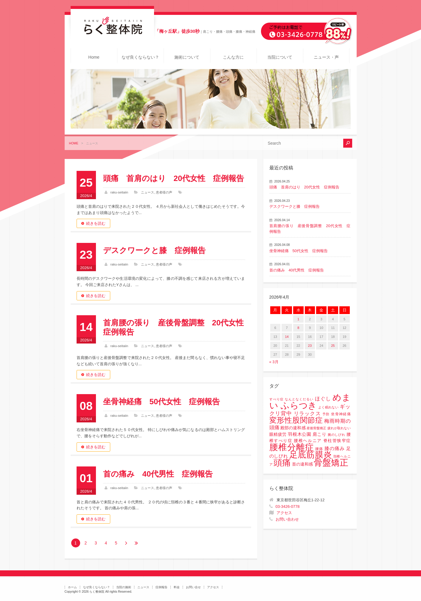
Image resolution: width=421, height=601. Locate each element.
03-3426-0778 (288, 506)
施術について (186, 57)
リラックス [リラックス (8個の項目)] (307, 413)
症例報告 (161, 587)
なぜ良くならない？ (140, 57)
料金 (177, 587)
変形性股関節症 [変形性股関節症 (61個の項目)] (296, 420)
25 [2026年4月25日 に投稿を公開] (333, 345)
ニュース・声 (326, 57)
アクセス (284, 513)
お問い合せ (193, 587)
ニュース (147, 192)
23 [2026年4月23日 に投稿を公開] (310, 345)
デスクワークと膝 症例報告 (154, 250)
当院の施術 (123, 587)
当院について (279, 57)
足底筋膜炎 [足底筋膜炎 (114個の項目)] (310, 454)
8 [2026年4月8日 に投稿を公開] (298, 328)
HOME (73, 143)
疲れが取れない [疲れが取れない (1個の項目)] (338, 428)
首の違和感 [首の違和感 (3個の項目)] (302, 464)
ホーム (72, 587)
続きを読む (95, 223)
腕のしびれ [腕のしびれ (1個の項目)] (336, 434)
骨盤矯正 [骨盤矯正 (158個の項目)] (331, 462)
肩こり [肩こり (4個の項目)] (320, 434)
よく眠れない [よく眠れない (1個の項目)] (328, 407)
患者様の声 (164, 192)
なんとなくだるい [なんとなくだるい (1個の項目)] (299, 399)
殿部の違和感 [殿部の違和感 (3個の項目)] (292, 428)
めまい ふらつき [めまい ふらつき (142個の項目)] (310, 401)
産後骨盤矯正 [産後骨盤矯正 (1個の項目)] (316, 428)
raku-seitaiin (119, 192)
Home (93, 57)
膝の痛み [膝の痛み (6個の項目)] (334, 448)
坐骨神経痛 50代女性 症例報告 (161, 401)
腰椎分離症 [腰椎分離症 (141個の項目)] (291, 447)
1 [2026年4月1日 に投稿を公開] (298, 319)
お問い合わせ (287, 519)
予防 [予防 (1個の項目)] (326, 414)
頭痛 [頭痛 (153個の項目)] (282, 462)
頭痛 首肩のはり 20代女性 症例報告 (173, 178)
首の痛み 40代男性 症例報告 (158, 473)
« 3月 (274, 362)
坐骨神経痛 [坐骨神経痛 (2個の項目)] (340, 414)
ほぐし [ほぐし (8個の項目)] (323, 399)
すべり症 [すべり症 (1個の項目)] (276, 399)
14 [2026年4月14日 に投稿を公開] (286, 336)
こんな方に (233, 57)
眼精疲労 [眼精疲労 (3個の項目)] (278, 434)
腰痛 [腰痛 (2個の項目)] (319, 449)
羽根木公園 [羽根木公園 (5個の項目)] (299, 434)
